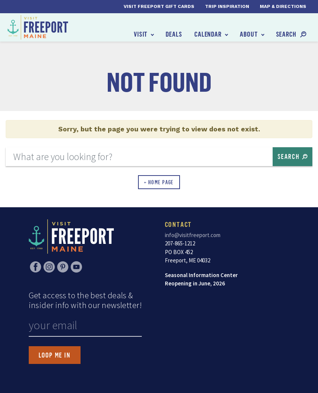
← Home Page (159, 182)
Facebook (35, 267)
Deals (174, 34)
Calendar (208, 34)
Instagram (49, 267)
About (249, 34)
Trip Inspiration (227, 6)
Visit (141, 34)
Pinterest (62, 267)
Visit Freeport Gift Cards (159, 6)
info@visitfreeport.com (192, 235)
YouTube (76, 267)
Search (286, 34)
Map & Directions (283, 6)
